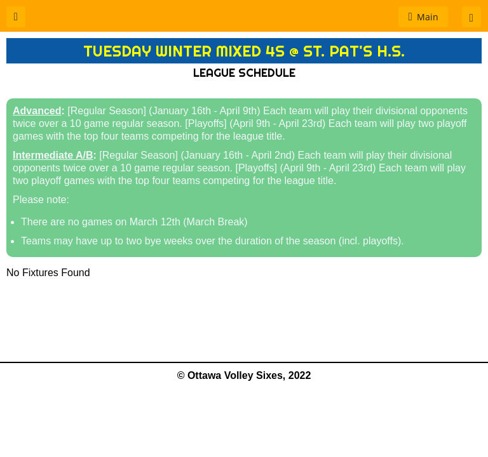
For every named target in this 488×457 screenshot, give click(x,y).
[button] (15, 16)
